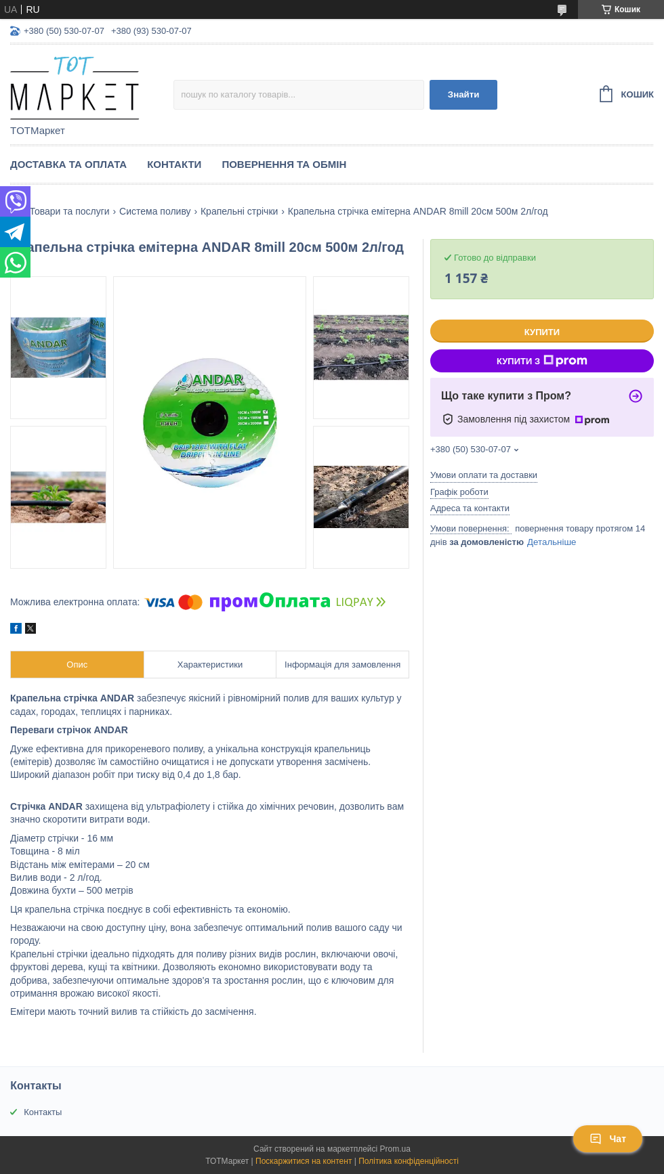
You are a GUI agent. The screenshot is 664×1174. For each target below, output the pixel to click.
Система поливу (154, 211)
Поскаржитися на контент (303, 1161)
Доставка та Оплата (68, 164)
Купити (542, 332)
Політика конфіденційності (408, 1161)
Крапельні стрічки (239, 211)
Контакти (174, 164)
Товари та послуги (69, 211)
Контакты (43, 1112)
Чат (607, 1139)
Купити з (542, 361)
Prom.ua (395, 1149)
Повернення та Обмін (284, 164)
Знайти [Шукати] (464, 94)
